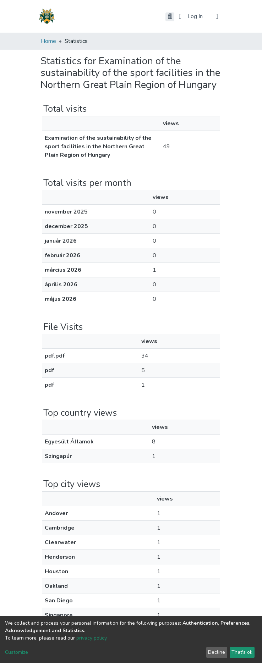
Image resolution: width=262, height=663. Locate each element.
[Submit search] (169, 16)
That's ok (241, 652)
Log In (195, 16)
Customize (16, 652)
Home (48, 41)
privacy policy (91, 638)
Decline (216, 652)
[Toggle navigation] (217, 16)
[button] (180, 16)
